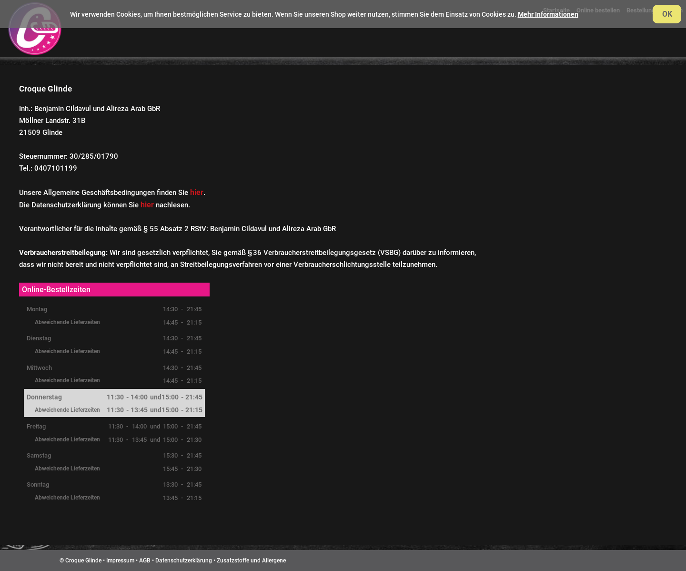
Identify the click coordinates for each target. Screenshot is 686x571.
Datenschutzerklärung (183, 560)
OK (667, 14)
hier (196, 192)
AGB (145, 560)
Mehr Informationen (548, 14)
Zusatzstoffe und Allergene (251, 560)
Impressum (120, 560)
